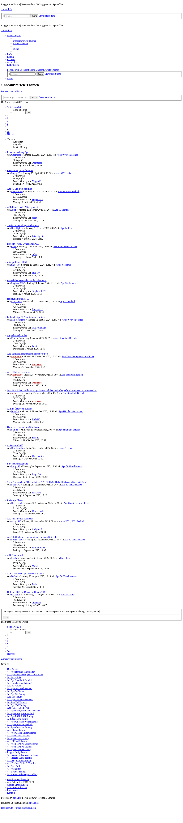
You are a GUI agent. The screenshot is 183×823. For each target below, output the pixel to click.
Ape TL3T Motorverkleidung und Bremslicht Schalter (32, 537)
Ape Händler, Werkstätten (71, 411)
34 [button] (8, 131)
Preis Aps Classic (15, 500)
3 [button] (7, 121)
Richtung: (87, 611)
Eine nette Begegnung (17, 463)
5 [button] (7, 126)
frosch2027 (16, 301)
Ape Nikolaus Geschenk (18, 372)
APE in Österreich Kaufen (19, 408)
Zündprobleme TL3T (17, 262)
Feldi (13, 338)
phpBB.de (34, 803)
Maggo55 (15, 173)
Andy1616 (16, 521)
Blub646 (15, 411)
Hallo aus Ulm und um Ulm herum (23, 427)
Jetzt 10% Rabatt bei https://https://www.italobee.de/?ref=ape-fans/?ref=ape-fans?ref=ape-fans (52, 390)
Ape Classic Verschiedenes (76, 503)
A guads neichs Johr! (17, 335)
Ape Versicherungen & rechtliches (78, 356)
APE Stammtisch (15, 555)
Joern (13, 210)
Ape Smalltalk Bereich (66, 338)
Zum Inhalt (6, 9)
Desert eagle (17, 503)
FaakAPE (15, 484)
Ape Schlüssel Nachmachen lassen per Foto (27, 353)
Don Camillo (17, 448)
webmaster (16, 356)
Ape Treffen (66, 228)
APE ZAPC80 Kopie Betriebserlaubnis (25, 573)
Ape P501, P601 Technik (65, 246)
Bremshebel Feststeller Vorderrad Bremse (26, 280)
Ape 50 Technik (63, 173)
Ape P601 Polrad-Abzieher (20, 518)
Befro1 (14, 576)
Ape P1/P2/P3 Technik (68, 191)
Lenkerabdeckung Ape (17, 152)
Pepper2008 (16, 191)
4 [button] (7, 123)
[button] (14, 107)
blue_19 (15, 264)
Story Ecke (65, 558)
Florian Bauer (17, 539)
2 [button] (7, 118)
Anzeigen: (17, 611)
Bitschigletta (17, 228)
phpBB (16, 798)
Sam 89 (14, 429)
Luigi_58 (15, 466)
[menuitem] (24, 41)
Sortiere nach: (53, 611)
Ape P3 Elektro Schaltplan (19, 189)
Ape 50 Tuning (68, 594)
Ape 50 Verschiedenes (67, 155)
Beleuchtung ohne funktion (20, 170)
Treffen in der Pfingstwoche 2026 (23, 225)
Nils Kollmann (18, 319)
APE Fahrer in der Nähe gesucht (22, 207)
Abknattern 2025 (15, 445)
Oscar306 (15, 594)
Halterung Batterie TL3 (18, 298)
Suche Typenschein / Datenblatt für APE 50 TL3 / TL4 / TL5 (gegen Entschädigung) (47, 482)
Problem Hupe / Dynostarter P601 (23, 244)
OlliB (14, 246)
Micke (14, 558)
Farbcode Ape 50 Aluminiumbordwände (26, 317)
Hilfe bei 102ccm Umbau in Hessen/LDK (26, 592)
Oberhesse (16, 155)
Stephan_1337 (18, 283)
